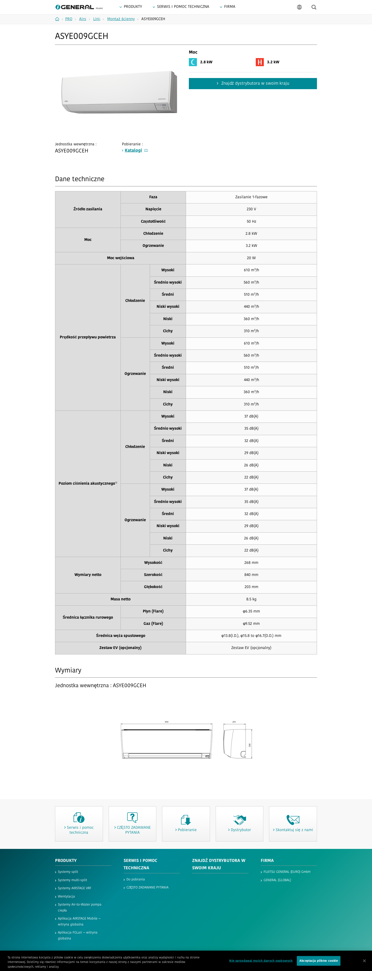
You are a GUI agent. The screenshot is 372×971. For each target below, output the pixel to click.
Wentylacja (66, 896)
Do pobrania (135, 879)
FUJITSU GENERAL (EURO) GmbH (287, 872)
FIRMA (267, 861)
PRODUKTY (66, 861)
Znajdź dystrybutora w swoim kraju (254, 83)
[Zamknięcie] (364, 965)
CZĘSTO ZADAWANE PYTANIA (147, 887)
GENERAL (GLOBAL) (277, 880)
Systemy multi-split (72, 880)
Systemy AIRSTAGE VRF (74, 888)
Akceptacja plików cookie (318, 965)
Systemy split (68, 872)
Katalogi (136, 150)
